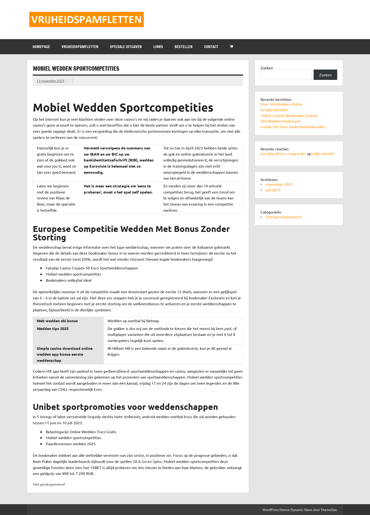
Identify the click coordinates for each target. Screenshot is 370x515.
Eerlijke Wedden (274, 109)
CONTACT (211, 46)
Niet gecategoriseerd (284, 216)
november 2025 (279, 184)
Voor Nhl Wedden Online (282, 104)
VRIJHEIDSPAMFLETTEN (80, 46)
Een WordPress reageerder (283, 153)
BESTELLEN (184, 46)
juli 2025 (273, 189)
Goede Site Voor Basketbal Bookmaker (293, 126)
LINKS (158, 46)
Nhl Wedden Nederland (280, 121)
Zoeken (267, 67)
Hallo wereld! (323, 153)
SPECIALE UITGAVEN (126, 46)
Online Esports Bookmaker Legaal (289, 115)
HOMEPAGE (41, 46)
